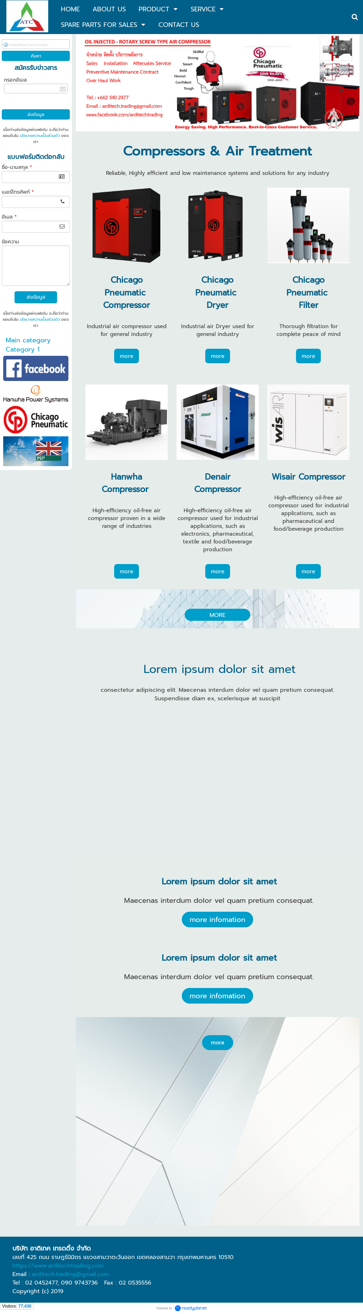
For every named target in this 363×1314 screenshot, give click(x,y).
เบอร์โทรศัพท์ (18, 192)
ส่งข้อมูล (36, 297)
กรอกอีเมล (15, 80)
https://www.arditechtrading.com (58, 1265)
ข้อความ (10, 241)
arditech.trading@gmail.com (70, 1274)
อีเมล (9, 217)
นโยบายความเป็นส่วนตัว (40, 136)
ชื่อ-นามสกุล (17, 167)
